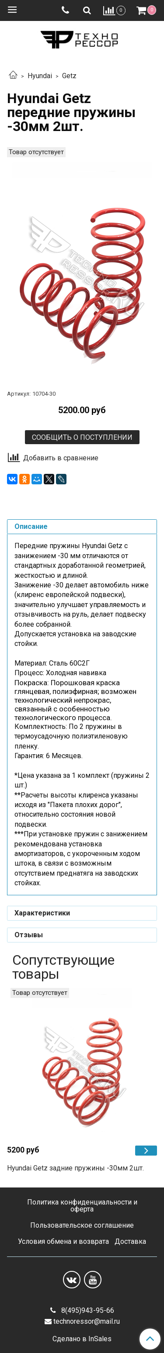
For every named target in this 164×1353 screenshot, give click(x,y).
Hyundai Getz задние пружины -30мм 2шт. (75, 1168)
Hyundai (40, 76)
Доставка (130, 1241)
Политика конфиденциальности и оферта (82, 1205)
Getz (69, 76)
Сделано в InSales (82, 1339)
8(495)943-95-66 (86, 1310)
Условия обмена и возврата (63, 1241)
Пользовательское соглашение (82, 1225)
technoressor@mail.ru (86, 1321)
